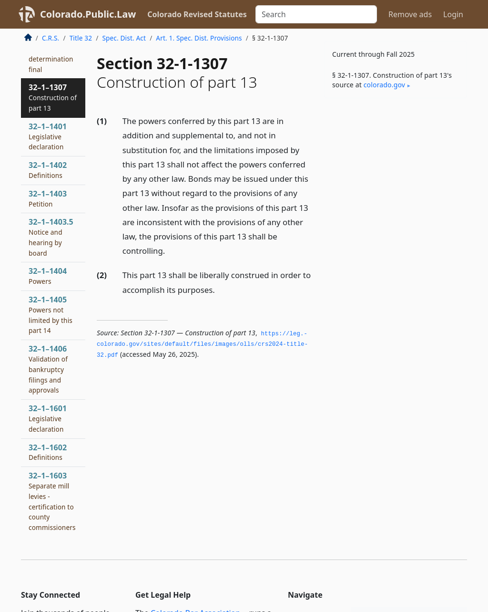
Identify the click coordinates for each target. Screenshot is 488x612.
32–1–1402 (48, 170)
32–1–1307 (53, 97)
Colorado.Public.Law (88, 14)
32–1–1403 (48, 198)
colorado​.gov (384, 84)
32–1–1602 (48, 452)
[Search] (316, 14)
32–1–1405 (50, 314)
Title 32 (81, 37)
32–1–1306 (51, 53)
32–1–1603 (52, 501)
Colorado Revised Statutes (196, 14)
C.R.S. (50, 37)
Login (453, 14)
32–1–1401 (48, 136)
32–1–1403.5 (51, 237)
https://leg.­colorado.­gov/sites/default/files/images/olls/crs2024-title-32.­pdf (202, 345)
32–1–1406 (48, 368)
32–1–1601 (48, 418)
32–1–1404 (48, 276)
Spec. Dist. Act (124, 37)
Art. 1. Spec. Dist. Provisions (199, 37)
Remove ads (410, 14)
